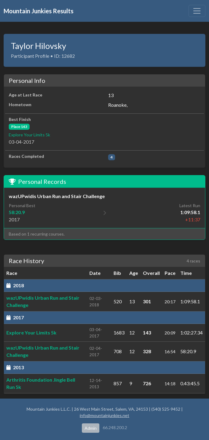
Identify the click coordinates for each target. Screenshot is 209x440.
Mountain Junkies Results (38, 11)
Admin (91, 428)
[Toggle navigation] (196, 11)
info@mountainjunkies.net (104, 415)
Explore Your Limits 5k (29, 134)
